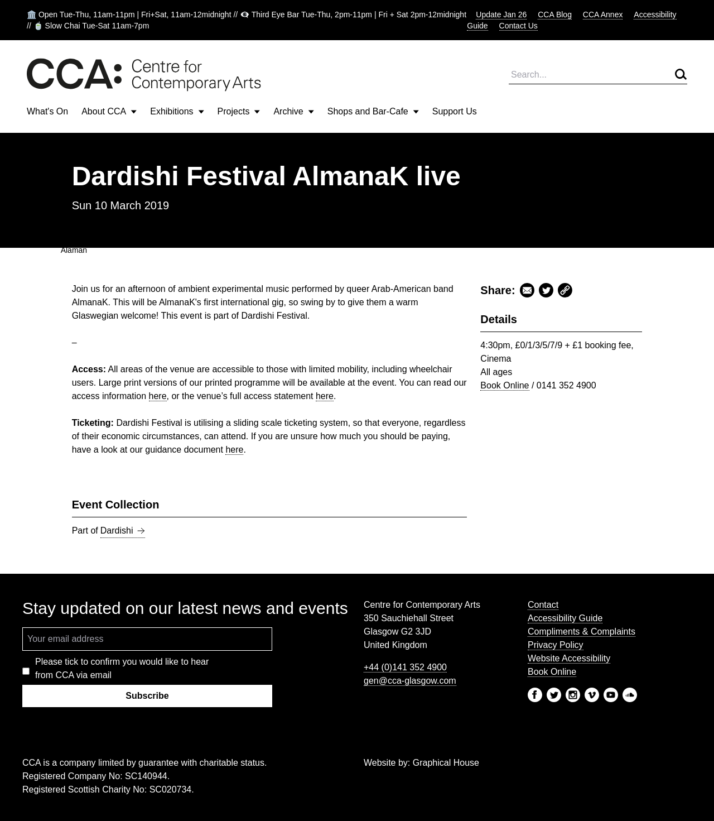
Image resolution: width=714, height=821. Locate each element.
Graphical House (446, 762)
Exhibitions (177, 111)
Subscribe (147, 695)
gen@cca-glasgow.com (410, 680)
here (158, 396)
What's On (47, 111)
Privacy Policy (555, 645)
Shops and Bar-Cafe (373, 111)
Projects (239, 111)
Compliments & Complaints (581, 631)
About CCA (109, 111)
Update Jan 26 (501, 14)
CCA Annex (603, 14)
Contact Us (518, 25)
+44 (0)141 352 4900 (405, 667)
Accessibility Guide (565, 618)
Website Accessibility (569, 658)
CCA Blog (555, 14)
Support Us (454, 111)
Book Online (504, 385)
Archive (293, 111)
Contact (543, 604)
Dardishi (123, 530)
